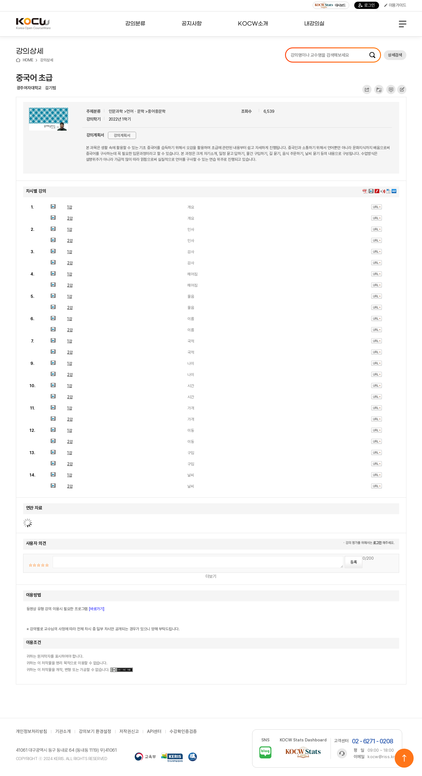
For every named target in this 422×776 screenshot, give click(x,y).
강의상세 (46, 60)
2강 (70, 218)
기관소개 (63, 731)
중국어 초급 (34, 78)
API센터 (154, 731)
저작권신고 (129, 731)
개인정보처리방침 (31, 731)
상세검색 (395, 55)
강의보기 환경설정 (95, 731)
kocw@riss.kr (381, 756)
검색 (372, 55)
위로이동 (404, 758)
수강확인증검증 (183, 731)
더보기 (211, 576)
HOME (28, 60)
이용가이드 (395, 5)
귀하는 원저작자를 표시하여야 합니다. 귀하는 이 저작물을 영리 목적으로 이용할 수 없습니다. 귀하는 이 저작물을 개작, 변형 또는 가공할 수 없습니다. (79, 663)
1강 (69, 207)
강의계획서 (122, 135)
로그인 (366, 5)
